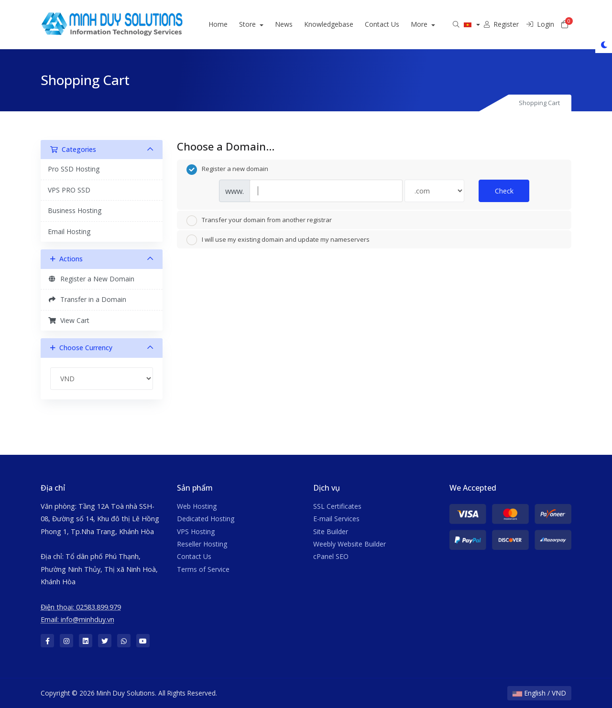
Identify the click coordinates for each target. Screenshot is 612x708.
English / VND (539, 692)
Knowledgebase (340, 24)
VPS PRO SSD (69, 189)
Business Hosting (74, 210)
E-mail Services (336, 518)
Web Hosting (197, 506)
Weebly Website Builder (349, 543)
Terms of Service (203, 569)
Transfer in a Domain (87, 299)
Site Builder (330, 531)
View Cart (68, 320)
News (296, 24)
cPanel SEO (331, 556)
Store (260, 24)
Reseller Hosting (202, 543)
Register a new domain (227, 169)
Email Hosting (69, 231)
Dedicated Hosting (205, 518)
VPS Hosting (196, 531)
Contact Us (394, 24)
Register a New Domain (91, 278)
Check (504, 190)
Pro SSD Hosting (73, 168)
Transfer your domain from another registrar (259, 220)
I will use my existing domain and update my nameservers (278, 240)
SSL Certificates (337, 506)
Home (230, 24)
